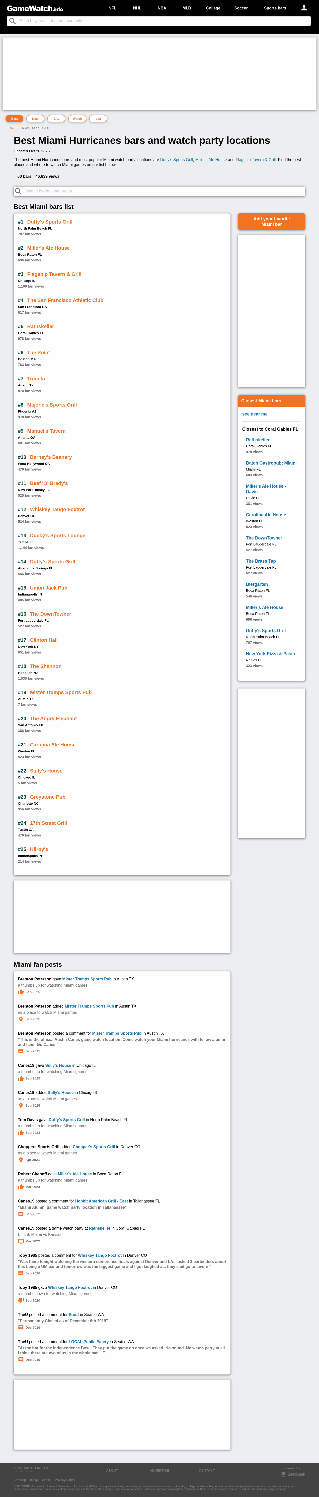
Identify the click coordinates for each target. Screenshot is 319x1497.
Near (35, 118)
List (98, 118)
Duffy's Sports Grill (176, 160)
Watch (77, 118)
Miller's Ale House (211, 160)
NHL (137, 8)
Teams (10, 127)
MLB (186, 8)
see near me (255, 414)
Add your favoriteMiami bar (271, 221)
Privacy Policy (65, 1480)
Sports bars (275, 8)
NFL (112, 8)
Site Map (20, 1480)
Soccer (240, 8)
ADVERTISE (159, 1470)
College (213, 8)
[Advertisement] (153, 74)
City (56, 118)
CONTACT (207, 1470)
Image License (40, 1480)
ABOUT (112, 1470)
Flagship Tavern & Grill (256, 160)
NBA (162, 8)
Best (14, 118)
